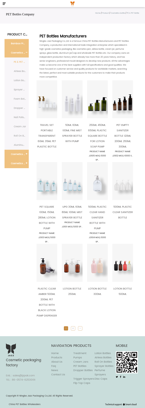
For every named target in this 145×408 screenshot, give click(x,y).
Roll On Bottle (21, 136)
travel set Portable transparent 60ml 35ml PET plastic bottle (46, 136)
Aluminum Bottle (21, 145)
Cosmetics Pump (20, 154)
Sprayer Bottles (104, 366)
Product (105, 13)
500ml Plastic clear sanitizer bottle (123, 212)
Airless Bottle (21, 71)
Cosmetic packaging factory (23, 362)
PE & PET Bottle (21, 62)
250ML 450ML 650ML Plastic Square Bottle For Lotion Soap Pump (97, 136)
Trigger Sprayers (83, 379)
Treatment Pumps (79, 355)
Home (97, 13)
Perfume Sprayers (100, 372)
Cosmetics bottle (118, 13)
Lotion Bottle (21, 80)
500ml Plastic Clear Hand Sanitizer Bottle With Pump (97, 217)
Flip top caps (81, 383)
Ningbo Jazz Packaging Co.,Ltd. (35, 396)
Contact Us (58, 375)
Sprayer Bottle (21, 90)
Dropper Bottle (21, 108)
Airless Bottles (103, 357)
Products (56, 357)
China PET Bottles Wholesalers (24, 404)
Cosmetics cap (19, 163)
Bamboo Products (20, 43)
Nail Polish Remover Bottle (21, 117)
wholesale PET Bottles (92, 53)
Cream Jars (80, 362)
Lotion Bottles (103, 353)
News (54, 370)
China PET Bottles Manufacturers (97, 41)
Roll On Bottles (103, 362)
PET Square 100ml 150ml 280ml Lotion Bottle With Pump (47, 217)
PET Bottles (79, 366)
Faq (53, 366)
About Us (56, 362)
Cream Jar (20, 126)
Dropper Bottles (83, 370)
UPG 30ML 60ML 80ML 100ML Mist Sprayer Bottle (72, 212)
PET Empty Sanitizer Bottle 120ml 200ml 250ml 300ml (122, 136)
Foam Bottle (20, 99)
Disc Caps (101, 379)
